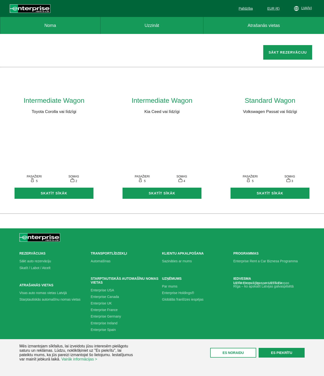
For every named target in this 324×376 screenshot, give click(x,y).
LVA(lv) (303, 8)
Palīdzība (246, 8)
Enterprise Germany (106, 316)
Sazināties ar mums (177, 261)
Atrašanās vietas (264, 25)
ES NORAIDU (233, 353)
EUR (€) (273, 8)
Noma (50, 25)
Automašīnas (101, 261)
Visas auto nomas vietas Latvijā (43, 293)
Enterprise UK (101, 303)
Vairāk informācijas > (79, 359)
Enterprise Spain (103, 330)
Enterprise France (104, 310)
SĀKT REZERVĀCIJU (288, 52)
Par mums (169, 286)
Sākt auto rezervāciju (35, 261)
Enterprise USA (102, 290)
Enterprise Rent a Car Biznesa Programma (265, 261)
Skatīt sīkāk (54, 193)
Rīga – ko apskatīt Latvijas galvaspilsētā (263, 286)
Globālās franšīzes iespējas (182, 299)
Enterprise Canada (105, 297)
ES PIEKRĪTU (281, 353)
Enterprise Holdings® (178, 293)
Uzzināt (152, 25)
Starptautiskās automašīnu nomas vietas (49, 299)
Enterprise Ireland (104, 323)
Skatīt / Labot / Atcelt (34, 268)
